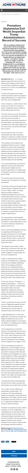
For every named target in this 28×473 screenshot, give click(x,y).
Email (7, 441)
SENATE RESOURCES (13, 464)
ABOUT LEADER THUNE (13, 466)
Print (3, 441)
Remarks (17, 14)
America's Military (7, 429)
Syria (24, 429)
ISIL (12, 431)
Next (14, 451)
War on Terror (5, 431)
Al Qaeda (20, 431)
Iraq (25, 431)
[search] (26, 10)
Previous (14, 456)
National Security (17, 428)
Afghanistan (18, 429)
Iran (15, 431)
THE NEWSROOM (7, 14)
